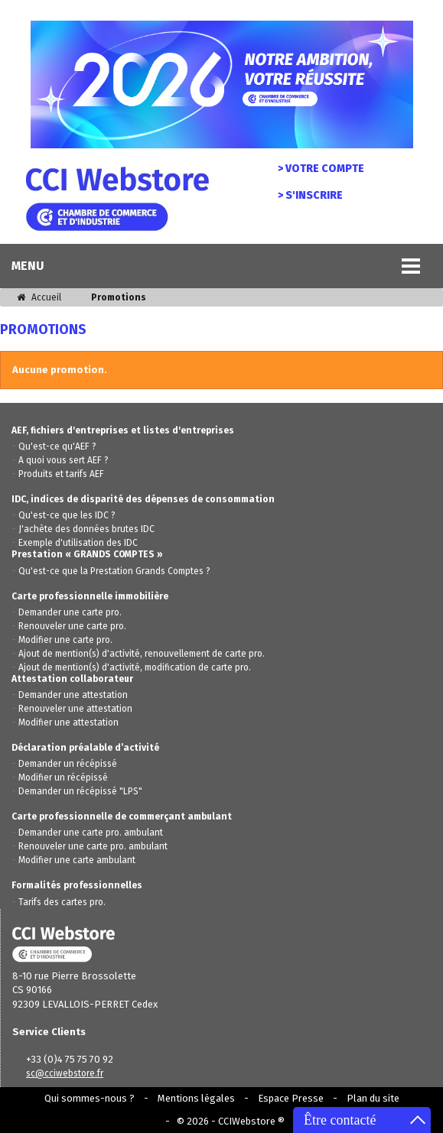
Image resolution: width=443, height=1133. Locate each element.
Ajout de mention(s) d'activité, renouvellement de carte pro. (141, 653)
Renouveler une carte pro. (72, 626)
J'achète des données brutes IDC (86, 529)
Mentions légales (196, 1098)
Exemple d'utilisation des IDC (78, 542)
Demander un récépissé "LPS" (80, 791)
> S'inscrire (310, 195)
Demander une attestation (73, 695)
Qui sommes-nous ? (89, 1098)
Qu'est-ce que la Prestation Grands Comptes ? (114, 571)
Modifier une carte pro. (65, 640)
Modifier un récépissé (63, 777)
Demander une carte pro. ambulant (90, 832)
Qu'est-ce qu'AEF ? (57, 446)
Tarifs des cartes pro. (62, 902)
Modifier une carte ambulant (76, 860)
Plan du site (373, 1098)
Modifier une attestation (68, 722)
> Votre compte (321, 168)
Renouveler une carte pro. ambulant (93, 846)
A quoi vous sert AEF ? (63, 460)
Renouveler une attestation (75, 708)
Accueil (39, 297)
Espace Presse (291, 1098)
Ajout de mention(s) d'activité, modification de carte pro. (134, 667)
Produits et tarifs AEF (61, 474)
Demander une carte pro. (70, 612)
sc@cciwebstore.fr (64, 1073)
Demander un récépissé (67, 763)
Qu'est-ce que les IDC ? (67, 515)
